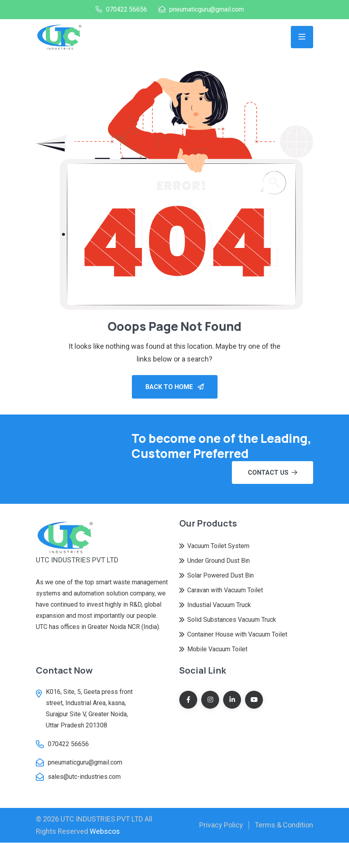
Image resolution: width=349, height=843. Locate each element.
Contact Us (272, 473)
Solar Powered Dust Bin (220, 576)
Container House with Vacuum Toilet (237, 635)
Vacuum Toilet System (218, 546)
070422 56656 (126, 9)
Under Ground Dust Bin (218, 561)
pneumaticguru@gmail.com (206, 9)
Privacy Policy (221, 825)
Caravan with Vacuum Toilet (225, 590)
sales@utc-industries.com (84, 777)
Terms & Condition (284, 825)
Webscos (105, 831)
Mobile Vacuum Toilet (217, 649)
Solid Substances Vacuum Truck (231, 620)
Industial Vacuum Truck (219, 605)
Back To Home (174, 387)
